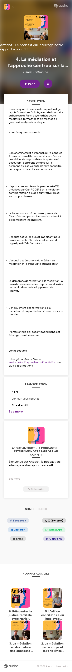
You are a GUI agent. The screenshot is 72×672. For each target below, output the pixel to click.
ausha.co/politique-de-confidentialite (32, 362)
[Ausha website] (61, 6)
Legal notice (62, 666)
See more (16, 411)
